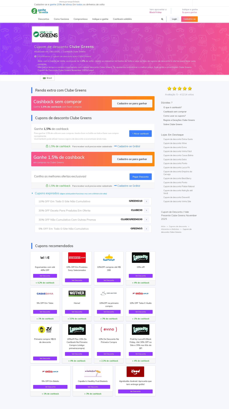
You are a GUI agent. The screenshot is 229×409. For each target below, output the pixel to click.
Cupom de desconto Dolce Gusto (178, 139)
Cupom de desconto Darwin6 (176, 197)
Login (174, 19)
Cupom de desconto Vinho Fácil (177, 151)
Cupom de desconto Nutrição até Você (178, 192)
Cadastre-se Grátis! (127, 146)
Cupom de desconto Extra (175, 159)
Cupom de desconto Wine (175, 143)
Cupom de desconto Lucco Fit (176, 167)
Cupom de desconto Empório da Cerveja (177, 173)
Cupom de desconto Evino (175, 147)
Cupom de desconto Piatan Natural (179, 186)
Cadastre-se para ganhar (132, 103)
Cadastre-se (189, 19)
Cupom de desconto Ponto (175, 163)
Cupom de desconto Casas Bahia (178, 155)
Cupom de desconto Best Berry (177, 178)
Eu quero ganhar (189, 12)
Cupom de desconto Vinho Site (177, 201)
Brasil (47, 78)
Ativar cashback (140, 133)
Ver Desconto (45, 276)
